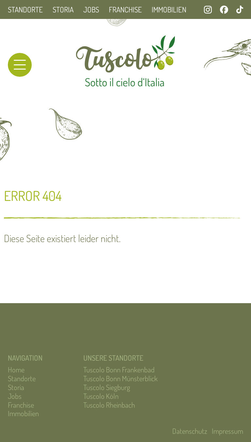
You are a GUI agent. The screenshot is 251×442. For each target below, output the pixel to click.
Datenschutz (189, 430)
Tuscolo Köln (101, 396)
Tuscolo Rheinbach (109, 404)
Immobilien (169, 9)
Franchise (125, 9)
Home (16, 369)
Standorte (25, 9)
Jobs (91, 9)
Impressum (227, 430)
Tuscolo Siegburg (106, 387)
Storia (63, 9)
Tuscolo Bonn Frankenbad (119, 369)
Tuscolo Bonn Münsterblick (120, 378)
